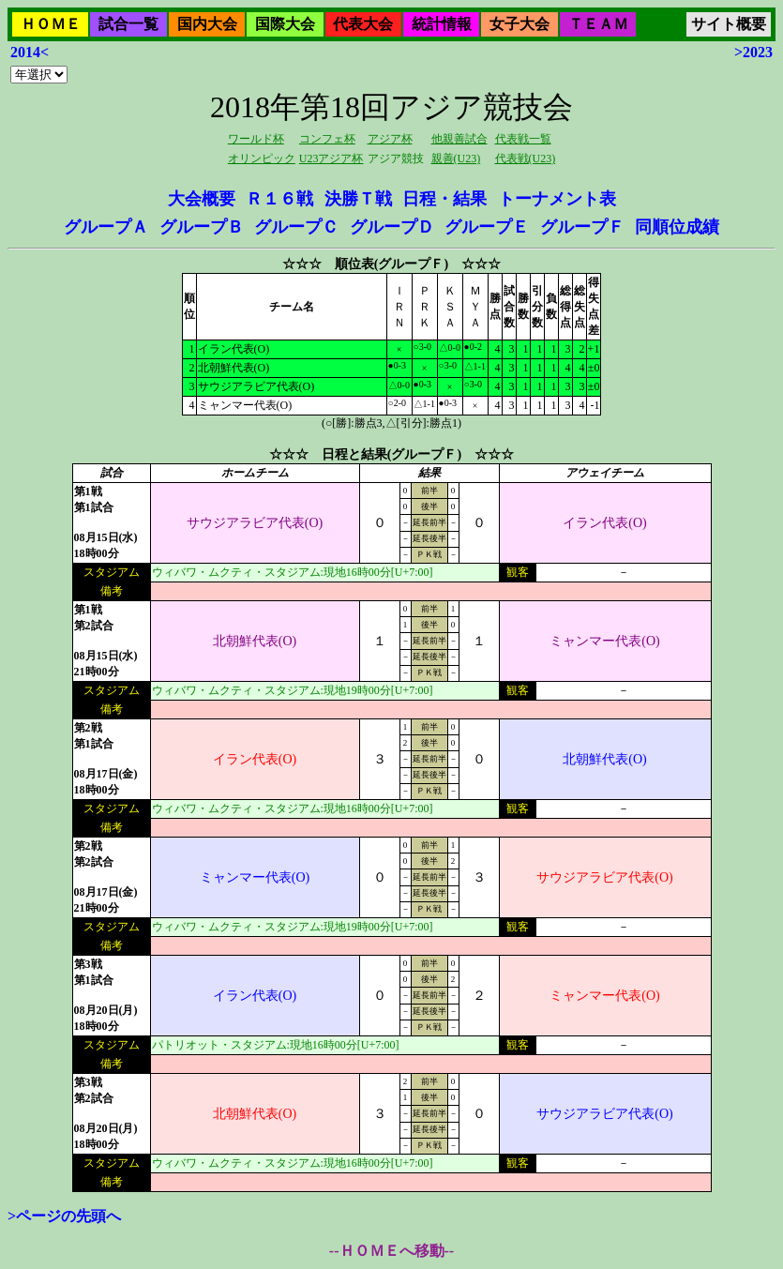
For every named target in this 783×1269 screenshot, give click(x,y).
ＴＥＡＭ (598, 24)
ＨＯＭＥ (51, 24)
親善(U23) (456, 158)
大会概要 (201, 198)
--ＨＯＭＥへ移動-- (391, 1251)
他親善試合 (459, 138)
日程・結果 (444, 198)
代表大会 (363, 24)
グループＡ (106, 227)
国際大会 (285, 24)
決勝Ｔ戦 (358, 198)
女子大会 (519, 24)
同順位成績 (677, 227)
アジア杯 (390, 138)
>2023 (753, 52)
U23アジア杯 (331, 158)
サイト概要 (728, 24)
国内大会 (207, 24)
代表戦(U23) (525, 158)
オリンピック (261, 158)
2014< (29, 52)
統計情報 (442, 24)
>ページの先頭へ (64, 1216)
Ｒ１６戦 (279, 198)
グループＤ (392, 227)
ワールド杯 (256, 138)
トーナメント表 (557, 198)
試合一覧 (128, 24)
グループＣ (296, 227)
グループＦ (582, 227)
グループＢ (201, 227)
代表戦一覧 (523, 138)
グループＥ (486, 227)
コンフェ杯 (327, 138)
